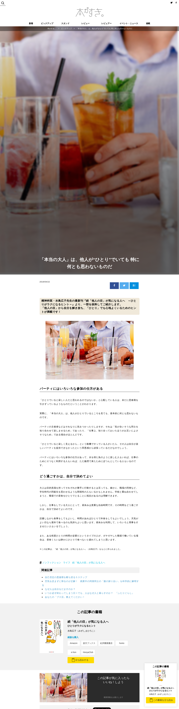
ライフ (66, 562)
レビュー (85, 23)
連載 (148, 23)
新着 (31, 23)
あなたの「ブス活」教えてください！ (65, 597)
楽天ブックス (89, 643)
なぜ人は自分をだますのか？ (60, 589)
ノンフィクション (51, 562)
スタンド (65, 23)
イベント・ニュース (129, 23)
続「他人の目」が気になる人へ (88, 562)
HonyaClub (88, 652)
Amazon (73, 643)
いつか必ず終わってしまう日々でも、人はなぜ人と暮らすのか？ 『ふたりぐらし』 (89, 593)
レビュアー (106, 23)
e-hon (73, 652)
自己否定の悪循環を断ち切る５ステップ (66, 577)
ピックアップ (47, 23)
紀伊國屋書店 (106, 643)
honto (121, 643)
